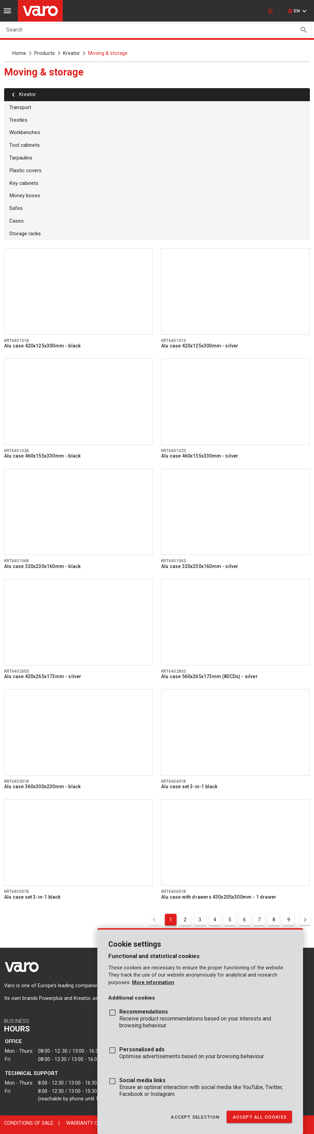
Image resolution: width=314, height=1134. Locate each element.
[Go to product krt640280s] (235, 622)
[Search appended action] (304, 30)
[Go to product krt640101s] (235, 291)
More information (153, 982)
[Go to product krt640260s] (78, 622)
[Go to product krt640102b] (78, 401)
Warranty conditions (94, 1123)
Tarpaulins (20, 158)
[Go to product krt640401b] (235, 732)
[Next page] (305, 919)
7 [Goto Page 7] (259, 920)
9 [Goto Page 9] (288, 920)
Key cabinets (23, 183)
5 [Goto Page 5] (229, 920)
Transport (20, 107)
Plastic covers (25, 170)
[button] (298, 11)
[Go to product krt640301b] (78, 732)
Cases (16, 221)
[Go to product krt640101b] (78, 291)
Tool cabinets (24, 145)
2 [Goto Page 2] (185, 920)
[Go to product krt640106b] (78, 512)
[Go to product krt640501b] (78, 842)
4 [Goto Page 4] (214, 920)
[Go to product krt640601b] (235, 842)
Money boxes (24, 195)
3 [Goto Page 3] (200, 920)
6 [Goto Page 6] (244, 920)
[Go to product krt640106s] (235, 512)
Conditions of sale (28, 1123)
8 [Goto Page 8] (274, 920)
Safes (16, 208)
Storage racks (25, 234)
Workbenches (24, 132)
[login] (271, 11)
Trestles (18, 120)
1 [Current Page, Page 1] (170, 920)
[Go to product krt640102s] (235, 401)
